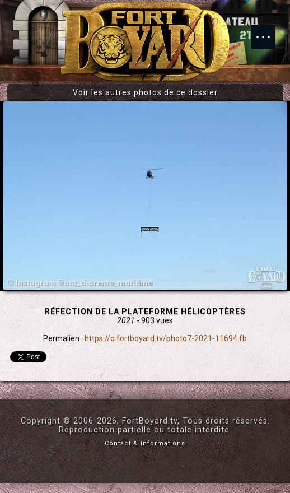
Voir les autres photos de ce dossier (145, 92)
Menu (268, 31)
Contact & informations (145, 443)
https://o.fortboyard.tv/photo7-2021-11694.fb (166, 338)
